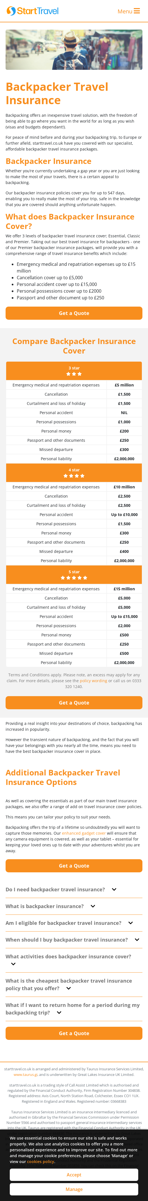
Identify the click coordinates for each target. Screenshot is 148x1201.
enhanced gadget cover (84, 833)
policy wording (93, 680)
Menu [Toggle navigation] (129, 11)
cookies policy (40, 1161)
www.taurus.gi (25, 1074)
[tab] (74, 889)
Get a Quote (74, 313)
